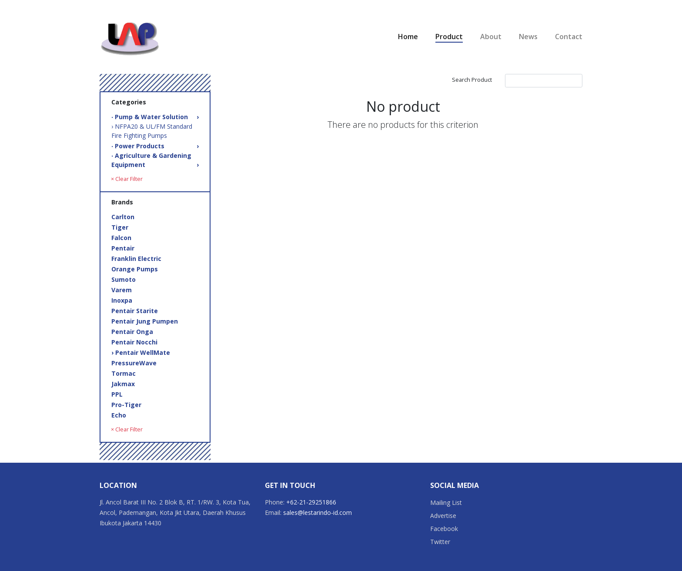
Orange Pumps (134, 269)
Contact (568, 36)
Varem (121, 290)
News (528, 36)
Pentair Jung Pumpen (144, 321)
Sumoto (123, 279)
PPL (117, 394)
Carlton (122, 217)
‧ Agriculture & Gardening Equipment (155, 160)
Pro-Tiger (126, 405)
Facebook (444, 528)
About (490, 36)
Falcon (121, 238)
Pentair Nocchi (134, 342)
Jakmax (123, 384)
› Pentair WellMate (140, 352)
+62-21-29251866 (311, 502)
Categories (128, 102)
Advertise (443, 515)
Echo (118, 415)
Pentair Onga (132, 331)
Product (449, 36)
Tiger (119, 227)
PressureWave (134, 363)
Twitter (440, 542)
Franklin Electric (136, 258)
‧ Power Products (155, 145)
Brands (122, 202)
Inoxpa (121, 300)
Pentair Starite (134, 311)
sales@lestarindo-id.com (317, 512)
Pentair (122, 248)
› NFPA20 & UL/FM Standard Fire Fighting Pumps (151, 131)
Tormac (123, 373)
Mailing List (446, 502)
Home (408, 36)
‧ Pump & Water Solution (155, 116)
